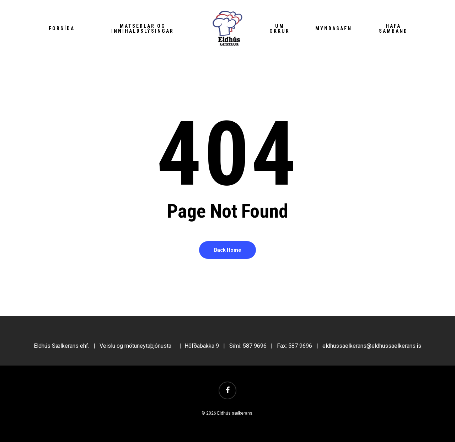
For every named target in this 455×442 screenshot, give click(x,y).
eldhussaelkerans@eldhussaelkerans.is (371, 345)
